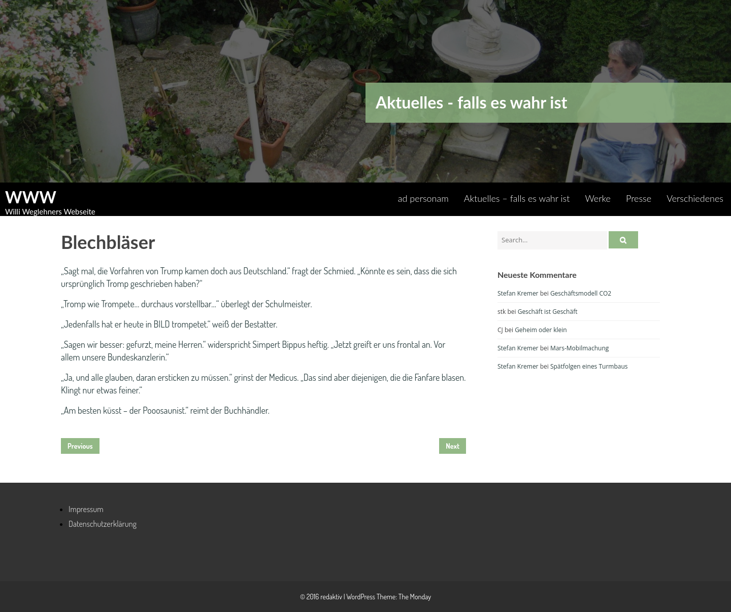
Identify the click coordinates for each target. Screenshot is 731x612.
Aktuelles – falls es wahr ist (517, 198)
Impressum (86, 509)
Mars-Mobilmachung (579, 348)
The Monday (414, 596)
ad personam (423, 198)
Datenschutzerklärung (103, 524)
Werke (598, 198)
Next (452, 446)
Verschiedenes (695, 198)
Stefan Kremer (518, 293)
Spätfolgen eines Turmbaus (589, 366)
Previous (80, 446)
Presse (638, 198)
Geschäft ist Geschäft (548, 311)
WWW (30, 197)
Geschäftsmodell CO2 (580, 293)
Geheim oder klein (541, 330)
